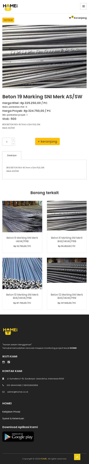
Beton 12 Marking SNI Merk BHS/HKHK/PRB (67, 296)
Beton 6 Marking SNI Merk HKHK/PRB (22, 239)
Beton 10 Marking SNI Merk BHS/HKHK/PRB (22, 296)
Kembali (8, 20)
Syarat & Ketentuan (13, 418)
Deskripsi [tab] (12, 155)
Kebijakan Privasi (11, 411)
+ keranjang (47, 141)
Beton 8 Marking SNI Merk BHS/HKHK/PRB (67, 239)
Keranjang (78, 17)
